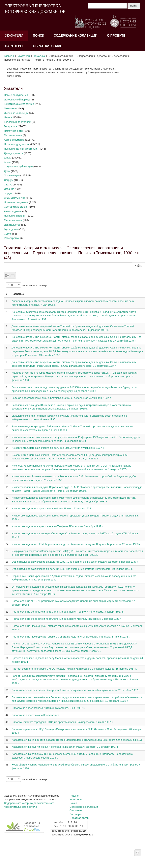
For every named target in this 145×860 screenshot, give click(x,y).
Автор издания (12, 211)
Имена (8, 117)
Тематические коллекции (19, 103)
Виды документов (14, 197)
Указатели (14, 35)
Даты (7, 171)
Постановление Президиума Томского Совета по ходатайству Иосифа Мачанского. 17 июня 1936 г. (71, 636)
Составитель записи (16, 206)
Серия (8, 233)
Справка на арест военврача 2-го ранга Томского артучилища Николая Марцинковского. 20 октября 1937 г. (76, 690)
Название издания (15, 215)
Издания (9, 188)
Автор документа (14, 139)
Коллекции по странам (17, 121)
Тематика (39, 55)
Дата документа (13, 153)
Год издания (11, 229)
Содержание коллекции (76, 35)
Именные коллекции (16, 113)
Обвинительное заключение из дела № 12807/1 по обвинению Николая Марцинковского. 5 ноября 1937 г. (75, 561)
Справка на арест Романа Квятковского (35, 715)
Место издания (13, 220)
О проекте (116, 35)
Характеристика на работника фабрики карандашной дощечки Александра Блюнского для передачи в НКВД (77, 739)
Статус (8, 184)
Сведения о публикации (18, 166)
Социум (8, 179)
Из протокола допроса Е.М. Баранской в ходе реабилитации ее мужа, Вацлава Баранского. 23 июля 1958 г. (76, 544)
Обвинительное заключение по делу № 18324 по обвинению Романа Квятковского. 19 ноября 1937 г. (72, 568)
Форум (8, 193)
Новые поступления (16, 95)
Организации (12, 175)
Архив (7, 162)
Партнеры (14, 46)
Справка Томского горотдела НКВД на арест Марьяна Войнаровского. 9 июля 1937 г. (62, 722)
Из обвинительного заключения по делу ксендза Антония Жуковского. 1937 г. (58, 447)
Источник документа (16, 202)
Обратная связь (47, 46)
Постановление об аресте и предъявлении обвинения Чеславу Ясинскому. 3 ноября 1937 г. (66, 618)
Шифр (7, 157)
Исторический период (17, 99)
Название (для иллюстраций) (21, 148)
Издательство (12, 224)
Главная (9, 55)
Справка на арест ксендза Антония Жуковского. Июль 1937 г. (48, 707)
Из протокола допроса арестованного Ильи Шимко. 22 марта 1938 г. (52, 508)
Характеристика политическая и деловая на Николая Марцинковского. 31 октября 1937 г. (65, 746)
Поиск (38, 35)
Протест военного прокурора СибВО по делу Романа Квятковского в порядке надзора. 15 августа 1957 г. (74, 668)
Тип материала (13, 135)
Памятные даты (13, 130)
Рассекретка (11, 238)
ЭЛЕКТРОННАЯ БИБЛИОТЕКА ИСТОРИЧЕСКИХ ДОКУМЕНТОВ (35, 9)
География (10, 126)
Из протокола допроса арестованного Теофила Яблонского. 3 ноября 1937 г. (57, 526)
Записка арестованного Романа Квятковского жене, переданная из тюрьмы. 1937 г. (61, 397)
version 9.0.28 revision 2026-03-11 (68, 824)
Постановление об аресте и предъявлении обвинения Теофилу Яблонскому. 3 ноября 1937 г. (68, 611)
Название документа (16, 144)
